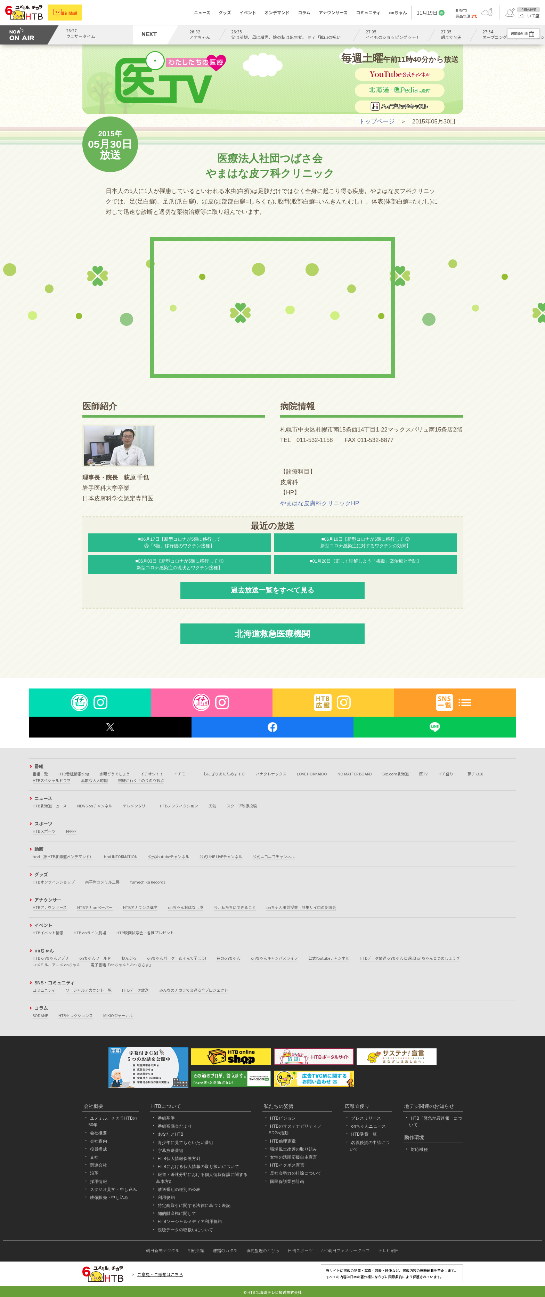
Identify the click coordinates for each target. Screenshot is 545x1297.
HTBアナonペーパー (95, 907)
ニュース (202, 12)
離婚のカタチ (225, 1250)
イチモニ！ (183, 773)
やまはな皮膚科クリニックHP (319, 503)
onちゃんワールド (95, 958)
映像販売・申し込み (109, 1197)
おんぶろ (129, 958)
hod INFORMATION (121, 856)
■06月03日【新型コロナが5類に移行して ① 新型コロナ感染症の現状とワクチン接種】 (179, 564)
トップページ (376, 121)
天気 (212, 805)
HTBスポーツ (44, 831)
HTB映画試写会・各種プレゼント (145, 932)
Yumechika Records (147, 882)
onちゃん (398, 12)
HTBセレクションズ (75, 1015)
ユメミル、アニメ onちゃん (56, 964)
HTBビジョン (283, 1118)
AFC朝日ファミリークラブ (345, 1250)
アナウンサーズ (333, 12)
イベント (247, 12)
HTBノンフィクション (179, 805)
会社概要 (98, 1132)
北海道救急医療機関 (272, 633)
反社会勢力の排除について (296, 1173)
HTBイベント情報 (48, 932)
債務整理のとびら (262, 1250)
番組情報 (73, 12)
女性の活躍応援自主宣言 (293, 1157)
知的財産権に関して (177, 1213)
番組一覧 (40, 773)
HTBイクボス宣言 (287, 1165)
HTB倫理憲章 (283, 1141)
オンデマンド (277, 12)
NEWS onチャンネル (94, 805)
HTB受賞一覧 (364, 1134)
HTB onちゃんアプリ (51, 958)
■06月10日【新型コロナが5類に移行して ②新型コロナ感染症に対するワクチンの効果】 (365, 542)
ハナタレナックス (271, 773)
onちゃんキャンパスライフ (274, 958)
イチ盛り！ (447, 773)
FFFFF (71, 831)
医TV (423, 773)
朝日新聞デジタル (162, 1250)
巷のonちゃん (229, 958)
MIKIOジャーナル (118, 1015)
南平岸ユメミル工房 (102, 882)
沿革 (94, 1173)
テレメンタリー (136, 805)
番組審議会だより (175, 1126)
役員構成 (98, 1149)
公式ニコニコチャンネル (274, 856)
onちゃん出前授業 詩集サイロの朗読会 (301, 907)
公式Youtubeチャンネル (168, 856)
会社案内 (98, 1141)
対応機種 (419, 1149)
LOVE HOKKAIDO (312, 773)
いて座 (533, 16)
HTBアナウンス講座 (140, 907)
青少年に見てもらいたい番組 (185, 1142)
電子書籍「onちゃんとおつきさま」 (122, 964)
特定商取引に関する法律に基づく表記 (194, 1205)
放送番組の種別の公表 (179, 1189)
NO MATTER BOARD (354, 773)
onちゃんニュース (368, 1126)
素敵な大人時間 (94, 780)
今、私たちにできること (235, 907)
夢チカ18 (475, 773)
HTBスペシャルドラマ (52, 780)
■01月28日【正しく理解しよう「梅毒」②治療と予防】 (366, 561)
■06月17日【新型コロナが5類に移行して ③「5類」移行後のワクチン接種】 (179, 542)
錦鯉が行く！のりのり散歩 (141, 780)
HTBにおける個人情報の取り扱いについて (198, 1166)
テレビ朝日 (388, 1250)
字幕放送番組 (171, 1150)
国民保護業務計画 (287, 1181)
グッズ (225, 12)
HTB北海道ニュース (50, 805)
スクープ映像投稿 (242, 805)
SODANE (40, 1015)
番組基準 (166, 1118)
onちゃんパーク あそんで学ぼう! (176, 958)
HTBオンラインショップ (54, 882)
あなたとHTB (171, 1134)
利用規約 (166, 1197)
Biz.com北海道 (395, 773)
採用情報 (98, 1181)
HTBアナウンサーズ (50, 907)
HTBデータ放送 (135, 990)
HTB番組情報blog (73, 773)
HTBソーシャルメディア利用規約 (190, 1221)
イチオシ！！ (151, 773)
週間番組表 (513, 33)
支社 (94, 1157)
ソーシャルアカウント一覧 (89, 990)
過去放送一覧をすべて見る (272, 590)
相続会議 (196, 1250)
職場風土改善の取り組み (293, 1149)
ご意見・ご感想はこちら (160, 1274)
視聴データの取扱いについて (185, 1229)
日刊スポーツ (300, 1250)
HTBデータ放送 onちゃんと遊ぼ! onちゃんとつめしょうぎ (410, 958)
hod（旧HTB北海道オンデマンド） (63, 856)
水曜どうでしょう (114, 773)
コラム (304, 12)
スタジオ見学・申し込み (113, 1189)
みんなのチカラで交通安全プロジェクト (193, 990)
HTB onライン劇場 (90, 932)
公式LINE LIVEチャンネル (221, 856)
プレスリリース (366, 1118)
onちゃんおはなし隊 (185, 907)
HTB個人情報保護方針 (179, 1158)
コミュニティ (368, 12)
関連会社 (98, 1165)
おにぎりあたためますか (224, 773)
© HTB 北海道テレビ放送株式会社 (272, 1292)
